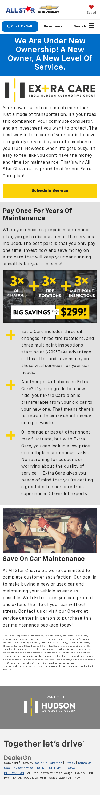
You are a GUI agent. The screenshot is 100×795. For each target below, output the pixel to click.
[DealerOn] (17, 758)
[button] (20, 26)
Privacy (70, 762)
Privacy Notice (22, 768)
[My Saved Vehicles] (91, 10)
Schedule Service (50, 191)
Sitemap (56, 762)
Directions (53, 26)
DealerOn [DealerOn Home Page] (40, 762)
